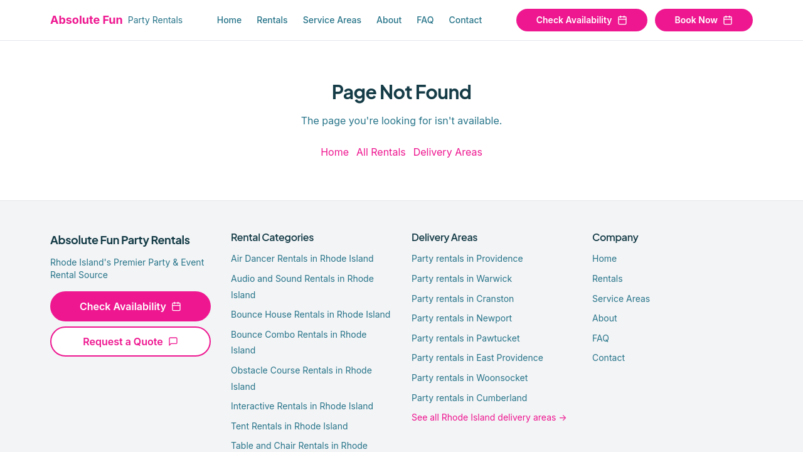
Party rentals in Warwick (462, 278)
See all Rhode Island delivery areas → (489, 417)
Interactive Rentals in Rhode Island (302, 406)
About (389, 19)
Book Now (704, 19)
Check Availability (581, 19)
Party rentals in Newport (462, 318)
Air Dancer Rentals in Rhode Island (302, 258)
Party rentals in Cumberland (469, 397)
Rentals (272, 19)
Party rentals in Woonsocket (470, 377)
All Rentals (381, 152)
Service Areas (332, 19)
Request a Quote (130, 341)
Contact (465, 19)
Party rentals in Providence (467, 258)
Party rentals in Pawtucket (465, 338)
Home (229, 19)
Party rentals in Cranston (463, 298)
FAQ (425, 19)
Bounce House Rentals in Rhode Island (310, 314)
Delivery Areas (447, 152)
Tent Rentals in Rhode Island (289, 426)
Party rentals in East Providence (477, 357)
